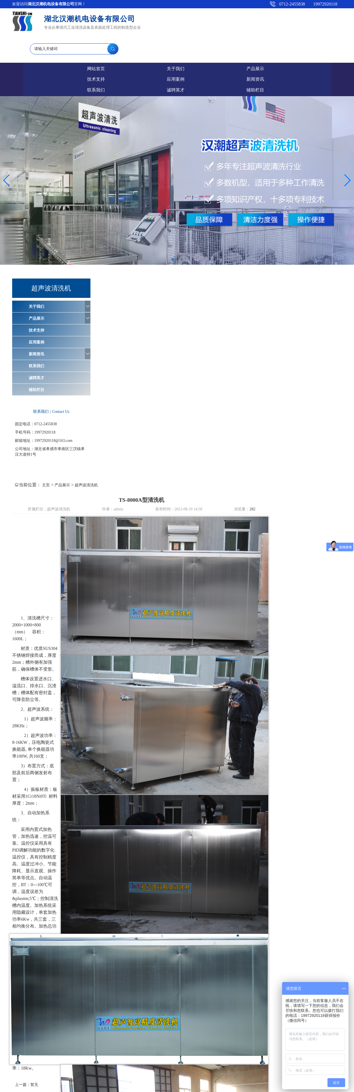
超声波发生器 (192, 989)
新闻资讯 (239, 41)
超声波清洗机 (171, 237)
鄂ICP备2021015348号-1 (124, 1086)
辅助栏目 (38, 340)
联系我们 (281, 41)
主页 (131, 237)
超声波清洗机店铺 (258, 989)
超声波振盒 (164, 989)
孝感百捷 (179, 1086)
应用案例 (198, 41)
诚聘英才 (322, 41)
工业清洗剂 (26, 1058)
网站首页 (32, 41)
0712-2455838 (290, 4)
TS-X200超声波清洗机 (82, 1058)
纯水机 (142, 989)
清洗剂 (125, 989)
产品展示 (115, 41)
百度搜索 (105, 989)
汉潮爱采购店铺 (76, 989)
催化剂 (110, 1058)
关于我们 (73, 41)
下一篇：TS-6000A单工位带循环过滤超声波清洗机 (294, 973)
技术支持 (156, 41)
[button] (172, 210)
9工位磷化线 (49, 1058)
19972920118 (323, 4)
